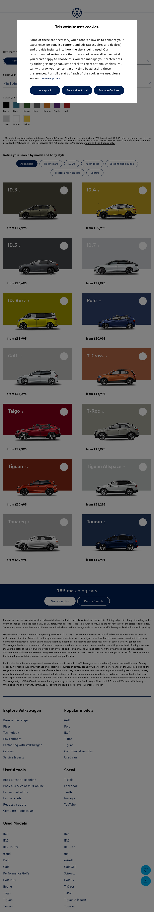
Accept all (45, 90)
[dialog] (77, 456)
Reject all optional (76, 90)
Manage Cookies (109, 90)
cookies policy (50, 78)
